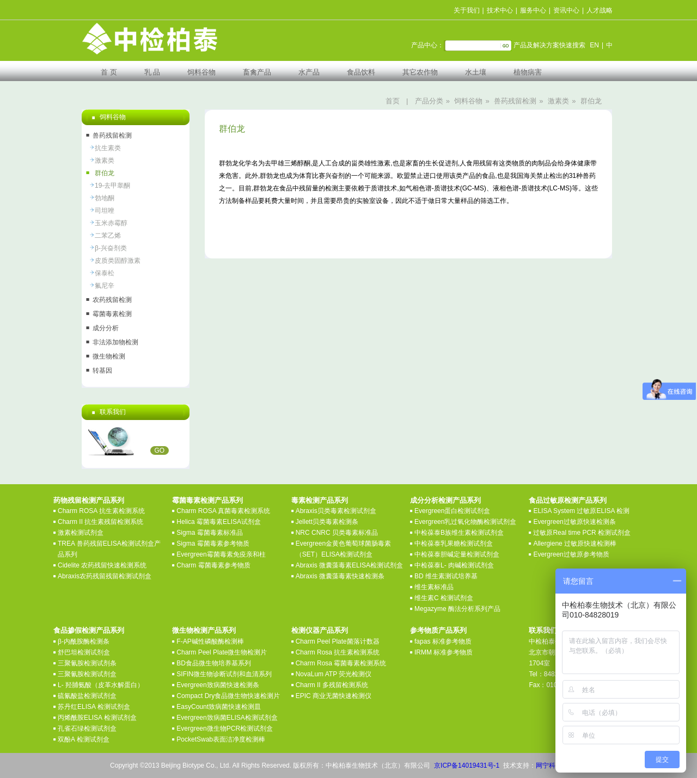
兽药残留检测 (515, 101)
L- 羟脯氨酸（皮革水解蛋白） (101, 685)
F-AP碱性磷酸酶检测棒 (209, 641)
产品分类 (429, 101)
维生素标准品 (434, 587)
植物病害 (527, 72)
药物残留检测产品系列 (88, 500)
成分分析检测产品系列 (445, 500)
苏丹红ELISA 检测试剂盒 (94, 707)
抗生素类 (108, 148)
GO (160, 450)
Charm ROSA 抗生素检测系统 (101, 511)
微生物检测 (109, 356)
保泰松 (104, 273)
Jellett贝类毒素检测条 (327, 522)
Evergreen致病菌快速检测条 (217, 685)
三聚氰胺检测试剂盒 (87, 674)
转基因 (102, 370)
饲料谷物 (201, 72)
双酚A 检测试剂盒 (83, 739)
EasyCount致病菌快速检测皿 (218, 707)
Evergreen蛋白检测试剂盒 (452, 511)
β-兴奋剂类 (111, 248)
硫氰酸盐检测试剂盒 (87, 696)
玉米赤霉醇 (111, 223)
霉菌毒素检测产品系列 (207, 500)
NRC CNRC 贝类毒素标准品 (337, 532)
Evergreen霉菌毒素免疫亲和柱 (220, 554)
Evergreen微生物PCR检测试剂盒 (224, 728)
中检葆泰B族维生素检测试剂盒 (459, 532)
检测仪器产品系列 (319, 630)
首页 (393, 101)
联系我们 (543, 630)
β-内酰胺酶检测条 (83, 641)
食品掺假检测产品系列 (88, 630)
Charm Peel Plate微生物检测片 (221, 652)
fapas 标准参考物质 (443, 641)
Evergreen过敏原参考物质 (571, 554)
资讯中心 (566, 10)
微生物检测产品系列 (204, 630)
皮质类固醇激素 (117, 260)
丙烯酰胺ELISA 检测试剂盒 (97, 717)
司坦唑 (104, 210)
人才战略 (599, 10)
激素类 (558, 101)
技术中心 (500, 10)
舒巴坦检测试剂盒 (84, 652)
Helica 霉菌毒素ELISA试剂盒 (218, 522)
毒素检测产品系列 (319, 500)
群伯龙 (591, 101)
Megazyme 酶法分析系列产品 (457, 609)
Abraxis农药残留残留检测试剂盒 (104, 576)
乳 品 (152, 72)
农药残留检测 (112, 300)
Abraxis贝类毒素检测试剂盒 (336, 511)
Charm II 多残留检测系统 (332, 685)
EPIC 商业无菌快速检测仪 (333, 696)
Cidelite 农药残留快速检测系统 (102, 565)
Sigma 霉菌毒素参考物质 (212, 543)
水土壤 (475, 72)
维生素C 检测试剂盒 (443, 598)
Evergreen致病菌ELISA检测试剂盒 (226, 717)
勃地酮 (104, 198)
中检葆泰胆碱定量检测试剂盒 (456, 554)
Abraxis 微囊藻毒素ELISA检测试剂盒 (349, 565)
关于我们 (467, 10)
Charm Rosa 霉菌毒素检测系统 (341, 663)
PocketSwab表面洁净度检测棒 (220, 739)
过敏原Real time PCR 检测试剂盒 (582, 532)
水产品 (309, 72)
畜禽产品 (257, 72)
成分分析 (106, 328)
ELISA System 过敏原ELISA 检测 (581, 511)
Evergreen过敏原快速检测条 (574, 522)
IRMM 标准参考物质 (443, 652)
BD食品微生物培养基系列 (213, 663)
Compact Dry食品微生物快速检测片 (228, 696)
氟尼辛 (104, 285)
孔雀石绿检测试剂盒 (87, 728)
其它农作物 (420, 72)
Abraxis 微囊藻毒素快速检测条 (340, 576)
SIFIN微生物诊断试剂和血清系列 (224, 674)
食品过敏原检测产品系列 (568, 500)
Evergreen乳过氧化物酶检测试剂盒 (465, 522)
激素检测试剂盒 (80, 532)
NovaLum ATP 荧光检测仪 (334, 674)
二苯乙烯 (108, 235)
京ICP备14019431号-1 (466, 765)
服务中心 (533, 10)
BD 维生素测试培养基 (446, 576)
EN (594, 45)
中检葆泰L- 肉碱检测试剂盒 (454, 565)
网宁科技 (549, 765)
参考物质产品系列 (438, 630)
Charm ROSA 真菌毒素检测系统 (223, 511)
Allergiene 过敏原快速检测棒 (574, 543)
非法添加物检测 (115, 342)
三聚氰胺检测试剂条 (87, 663)
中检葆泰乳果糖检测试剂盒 (453, 543)
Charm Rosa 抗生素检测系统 (338, 652)
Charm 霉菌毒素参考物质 (213, 565)
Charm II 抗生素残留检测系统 (100, 522)
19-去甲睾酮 (112, 185)
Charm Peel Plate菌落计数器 (338, 641)
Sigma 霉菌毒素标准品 (209, 532)
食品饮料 (361, 72)
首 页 (109, 72)
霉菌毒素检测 (112, 314)
